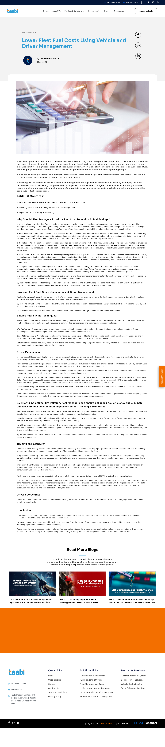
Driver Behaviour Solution (133, 688)
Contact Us (53, 688)
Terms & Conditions (57, 692)
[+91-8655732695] (105, 2)
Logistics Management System (95, 688)
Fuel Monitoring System (91, 680)
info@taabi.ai (132, 2)
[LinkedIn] (158, 2)
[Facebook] (148, 2)
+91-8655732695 (114, 2)
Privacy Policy (54, 696)
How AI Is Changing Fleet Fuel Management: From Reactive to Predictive (78, 602)
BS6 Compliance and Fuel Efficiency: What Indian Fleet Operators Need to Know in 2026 (132, 602)
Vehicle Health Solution (132, 684)
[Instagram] (153, 2)
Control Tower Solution (131, 680)
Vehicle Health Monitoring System (96, 696)
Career (51, 684)
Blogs (50, 675)
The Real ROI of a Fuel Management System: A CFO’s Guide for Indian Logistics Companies (31, 602)
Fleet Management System (93, 684)
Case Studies (54, 680)
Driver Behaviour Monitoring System (97, 692)
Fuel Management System (92, 675)
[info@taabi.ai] (124, 2)
